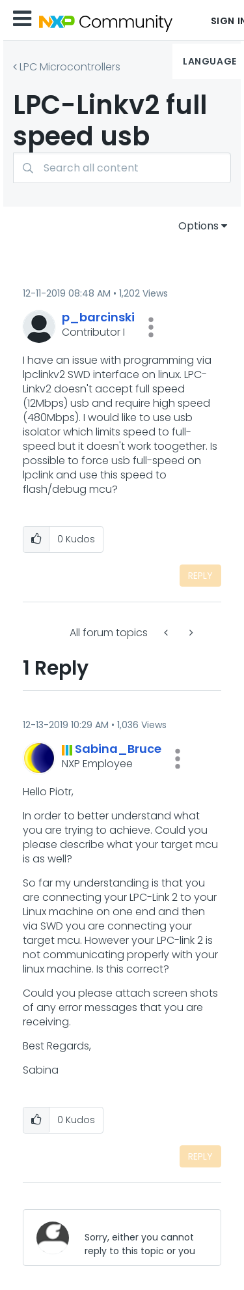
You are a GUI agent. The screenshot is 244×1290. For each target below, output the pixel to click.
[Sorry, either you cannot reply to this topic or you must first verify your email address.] (142, 1237)
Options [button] (198, 225)
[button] (151, 327)
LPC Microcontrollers (70, 66)
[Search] (122, 168)
